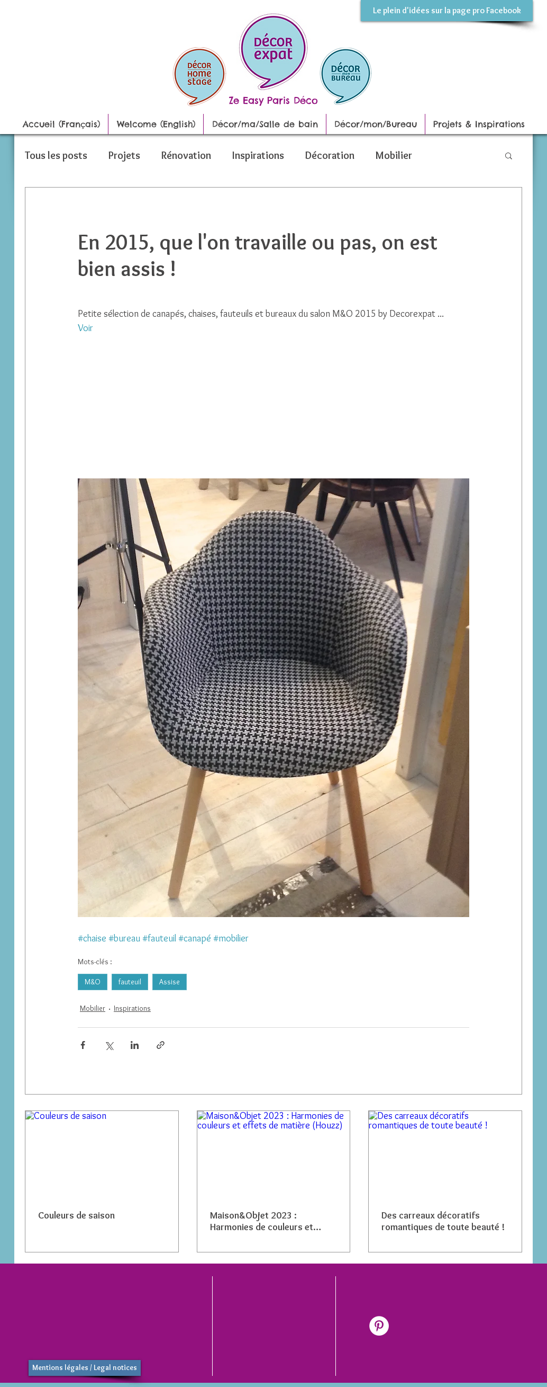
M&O (93, 981)
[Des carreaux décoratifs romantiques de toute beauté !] (445, 1154)
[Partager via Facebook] (83, 1045)
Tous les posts (56, 155)
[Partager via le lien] (161, 1045)
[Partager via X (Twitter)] (109, 1045)
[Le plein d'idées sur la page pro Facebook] (447, 10)
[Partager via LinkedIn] (135, 1045)
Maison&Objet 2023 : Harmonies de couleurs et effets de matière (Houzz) (263, 1221)
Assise (169, 981)
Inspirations (258, 155)
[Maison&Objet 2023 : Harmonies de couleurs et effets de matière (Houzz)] (273, 1154)
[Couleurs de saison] (101, 1154)
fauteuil (129, 981)
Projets (124, 155)
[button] (509, 155)
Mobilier (394, 155)
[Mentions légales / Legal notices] (85, 1368)
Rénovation (186, 155)
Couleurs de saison (76, 1215)
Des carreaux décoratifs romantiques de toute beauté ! (443, 1221)
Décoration (329, 155)
